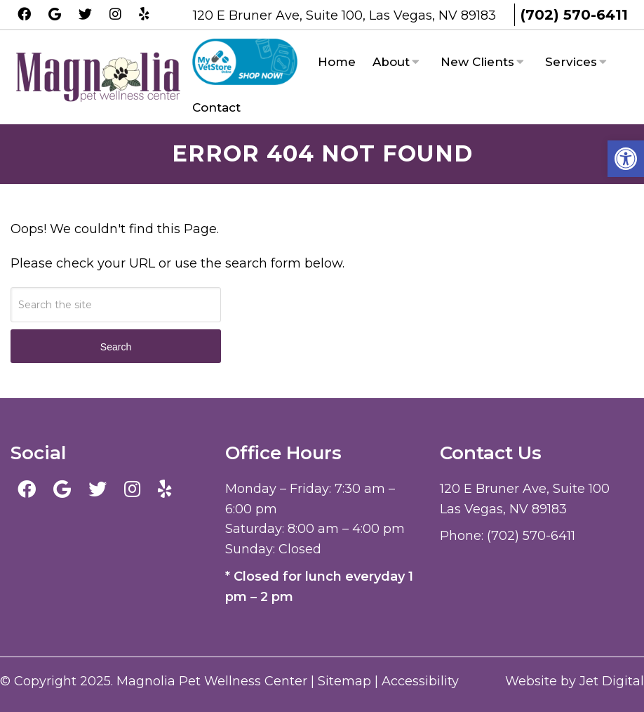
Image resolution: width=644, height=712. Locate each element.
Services (571, 62)
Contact (216, 107)
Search (115, 346)
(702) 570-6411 (574, 14)
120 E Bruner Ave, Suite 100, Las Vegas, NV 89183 (346, 15)
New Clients (477, 62)
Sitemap (344, 681)
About (391, 62)
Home (337, 62)
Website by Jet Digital (574, 681)
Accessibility (420, 681)
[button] (626, 158)
